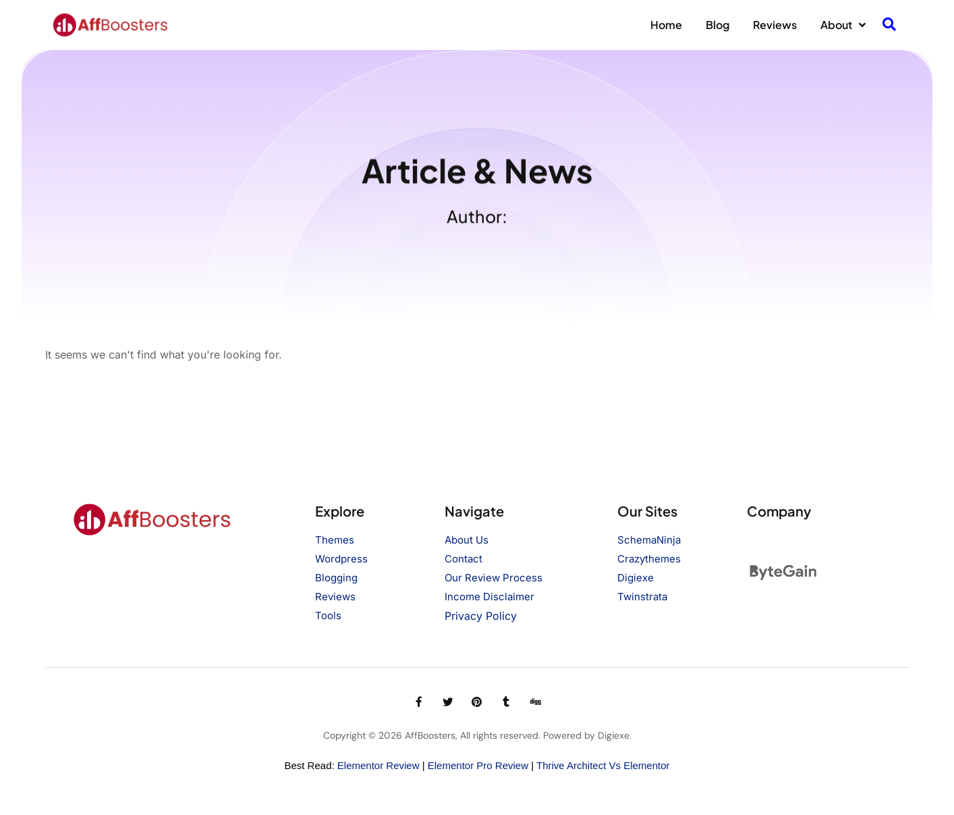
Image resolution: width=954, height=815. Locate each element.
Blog (717, 25)
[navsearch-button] (889, 24)
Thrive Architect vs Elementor (603, 765)
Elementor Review (378, 765)
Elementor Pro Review (478, 765)
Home (666, 25)
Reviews (775, 25)
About (843, 25)
